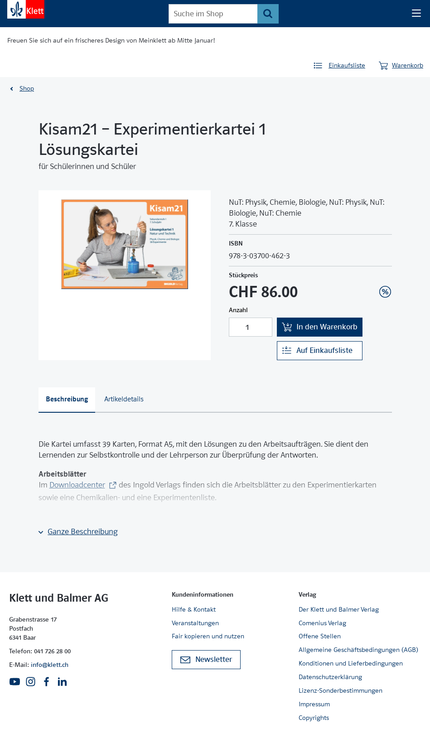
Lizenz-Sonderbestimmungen (340, 690)
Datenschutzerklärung (330, 677)
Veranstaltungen (195, 623)
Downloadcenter (77, 485)
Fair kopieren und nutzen (208, 636)
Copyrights (314, 718)
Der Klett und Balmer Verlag (339, 609)
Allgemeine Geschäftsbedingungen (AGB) (358, 650)
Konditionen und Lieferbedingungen (351, 663)
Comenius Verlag (322, 623)
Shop (26, 88)
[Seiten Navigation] (416, 13)
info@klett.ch (49, 665)
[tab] (67, 400)
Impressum (314, 704)
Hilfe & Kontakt (194, 609)
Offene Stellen (320, 636)
